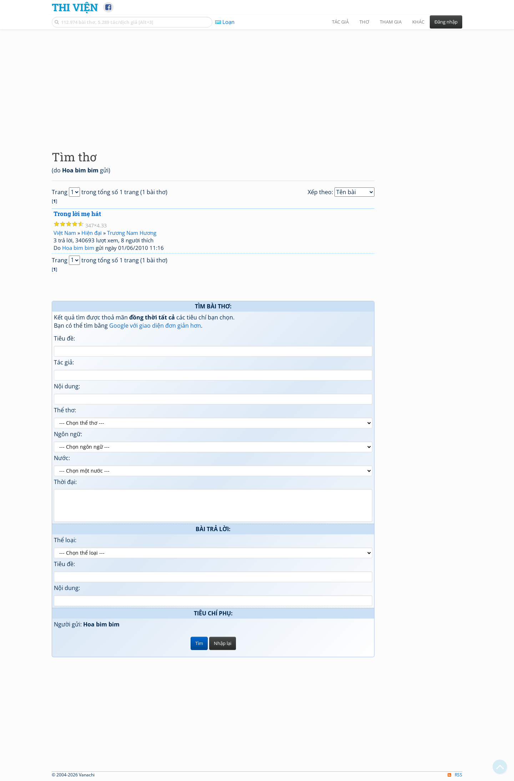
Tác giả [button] (340, 22)
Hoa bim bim (78, 247)
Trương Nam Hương (131, 232)
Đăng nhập (446, 22)
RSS (455, 775)
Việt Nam (65, 232)
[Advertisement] (257, 84)
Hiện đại (91, 232)
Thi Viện (75, 7)
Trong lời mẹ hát (77, 214)
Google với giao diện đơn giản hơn (155, 325)
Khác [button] (418, 22)
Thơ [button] (364, 22)
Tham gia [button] (391, 22)
